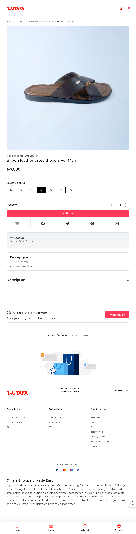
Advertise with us (57, 422)
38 (11, 190)
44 (61, 190)
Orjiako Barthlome (27, 241)
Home (9, 22)
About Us (95, 417)
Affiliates (53, 427)
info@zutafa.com (70, 391)
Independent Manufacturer (22, 155)
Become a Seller (56, 417)
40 (21, 190)
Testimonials (97, 432)
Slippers (50, 22)
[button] (121, 8)
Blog (93, 427)
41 (31, 190)
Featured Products (16, 417)
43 (51, 190)
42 (41, 190)
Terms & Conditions (100, 441)
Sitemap (11, 427)
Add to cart (68, 213)
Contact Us (96, 446)
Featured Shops (14, 422)
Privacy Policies (98, 436)
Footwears (20, 22)
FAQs (93, 422)
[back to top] (132, 503)
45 (71, 190)
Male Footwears (35, 22)
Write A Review (117, 315)
